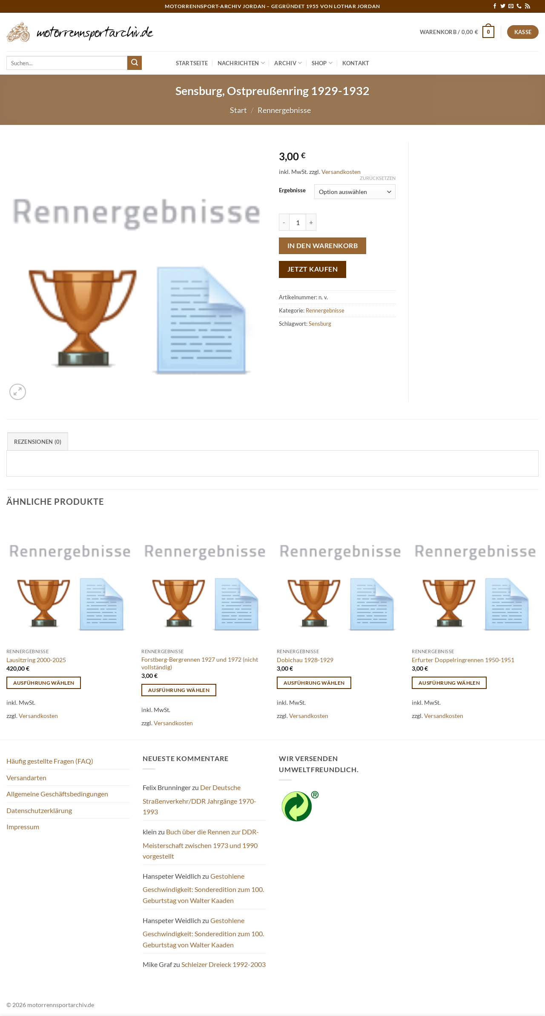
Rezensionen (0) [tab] (38, 441)
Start (238, 110)
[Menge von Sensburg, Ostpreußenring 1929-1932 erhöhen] (311, 222)
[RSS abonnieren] (527, 6)
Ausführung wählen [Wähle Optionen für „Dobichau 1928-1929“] (314, 683)
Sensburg (320, 323)
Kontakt (356, 63)
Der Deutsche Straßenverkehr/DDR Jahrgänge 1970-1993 (199, 799)
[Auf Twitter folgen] (502, 6)
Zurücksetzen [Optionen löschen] (378, 178)
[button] (457, 32)
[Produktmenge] (297, 222)
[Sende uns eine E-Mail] (510, 6)
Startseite (192, 63)
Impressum (22, 826)
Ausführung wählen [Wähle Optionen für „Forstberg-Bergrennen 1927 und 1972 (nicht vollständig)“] (178, 690)
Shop (322, 63)
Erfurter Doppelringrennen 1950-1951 (463, 659)
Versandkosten (341, 171)
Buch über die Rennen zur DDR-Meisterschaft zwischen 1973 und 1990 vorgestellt (201, 844)
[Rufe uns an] (519, 6)
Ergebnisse (292, 191)
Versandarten (26, 777)
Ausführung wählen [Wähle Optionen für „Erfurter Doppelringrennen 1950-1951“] (449, 683)
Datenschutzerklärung (39, 810)
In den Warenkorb (322, 245)
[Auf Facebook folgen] (494, 6)
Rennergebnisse (284, 110)
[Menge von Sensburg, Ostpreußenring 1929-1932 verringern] (284, 222)
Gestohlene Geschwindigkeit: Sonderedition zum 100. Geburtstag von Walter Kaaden (203, 888)
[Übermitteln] (134, 63)
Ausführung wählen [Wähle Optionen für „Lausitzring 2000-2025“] (44, 683)
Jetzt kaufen (312, 269)
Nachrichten (241, 63)
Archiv (288, 63)
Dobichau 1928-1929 (305, 659)
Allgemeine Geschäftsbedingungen (57, 794)
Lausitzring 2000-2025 (36, 659)
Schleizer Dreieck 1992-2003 (223, 964)
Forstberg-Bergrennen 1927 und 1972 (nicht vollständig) (199, 663)
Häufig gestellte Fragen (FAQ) (49, 761)
